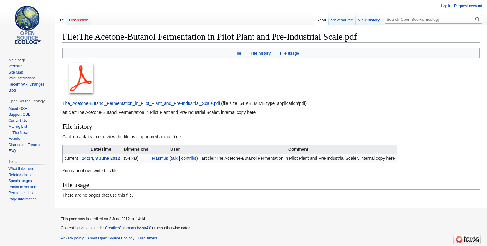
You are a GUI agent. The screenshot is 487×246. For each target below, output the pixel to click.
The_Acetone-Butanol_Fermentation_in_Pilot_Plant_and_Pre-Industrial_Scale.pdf (141, 103)
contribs (188, 158)
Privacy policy (72, 238)
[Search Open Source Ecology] (433, 19)
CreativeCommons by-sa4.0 (128, 228)
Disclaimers (147, 238)
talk (174, 158)
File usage (289, 53)
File (237, 53)
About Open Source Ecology (110, 238)
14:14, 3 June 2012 (101, 158)
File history (261, 53)
